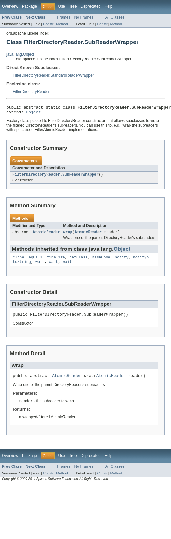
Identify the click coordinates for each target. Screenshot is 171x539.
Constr (48, 24)
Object (33, 114)
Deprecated (91, 6)
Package (29, 6)
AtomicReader (46, 235)
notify (122, 261)
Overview (10, 6)
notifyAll (143, 261)
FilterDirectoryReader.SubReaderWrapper (55, 177)
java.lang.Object (20, 54)
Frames (63, 17)
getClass (79, 261)
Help (108, 6)
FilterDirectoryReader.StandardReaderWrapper (53, 75)
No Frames (83, 17)
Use (61, 6)
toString (22, 266)
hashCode (101, 261)
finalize (56, 261)
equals (35, 261)
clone (18, 261)
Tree (73, 6)
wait (39, 266)
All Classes (114, 17)
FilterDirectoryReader (31, 91)
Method (62, 24)
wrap (67, 235)
